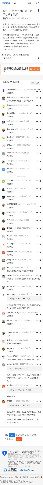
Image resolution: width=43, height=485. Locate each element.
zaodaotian (12, 332)
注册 (29, 3)
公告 (5, 10)
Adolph (10, 252)
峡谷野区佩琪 (12, 204)
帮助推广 (31, 453)
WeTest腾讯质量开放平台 (25, 461)
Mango (10, 161)
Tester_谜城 (12, 356)
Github (19, 453)
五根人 (9, 145)
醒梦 (8, 340)
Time (9, 153)
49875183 (7, 18)
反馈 (13, 453)
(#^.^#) (10, 243)
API (24, 453)
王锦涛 (9, 228)
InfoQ (38, 461)
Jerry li (10, 196)
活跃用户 (16, 451)
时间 (32, 83)
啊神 (8, 97)
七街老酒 (10, 113)
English (27, 466)
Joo (8, 267)
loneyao (10, 294)
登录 (37, 3)
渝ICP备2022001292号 (31, 477)
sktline (10, 180)
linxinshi (10, 129)
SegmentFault (19, 463)
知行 (8, 121)
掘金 (10, 463)
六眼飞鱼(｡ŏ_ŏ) (13, 312)
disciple (10, 236)
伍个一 (9, 320)
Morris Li (11, 275)
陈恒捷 (9, 385)
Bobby (9, 286)
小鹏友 (9, 105)
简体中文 (11, 466)
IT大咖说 (14, 464)
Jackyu (10, 259)
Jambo (9, 348)
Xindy (9, 137)
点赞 (37, 83)
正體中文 (19, 466)
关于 (9, 451)
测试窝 (29, 463)
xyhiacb (10, 212)
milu (9, 168)
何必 (8, 220)
